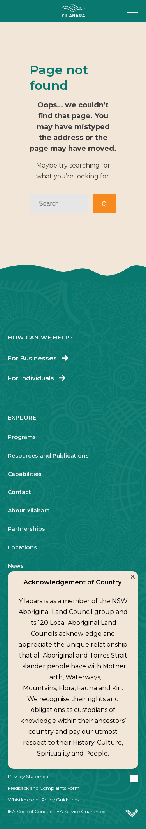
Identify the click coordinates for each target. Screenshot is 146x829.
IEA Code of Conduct (31, 811)
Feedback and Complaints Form (44, 788)
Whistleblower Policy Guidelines (43, 800)
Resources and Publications (48, 455)
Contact (19, 492)
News (16, 565)
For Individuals (31, 378)
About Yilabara (29, 510)
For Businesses (32, 358)
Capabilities (25, 473)
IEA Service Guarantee (80, 811)
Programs (22, 437)
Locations (22, 547)
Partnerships (26, 528)
